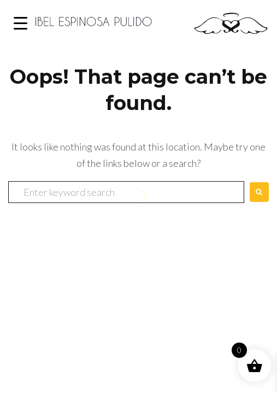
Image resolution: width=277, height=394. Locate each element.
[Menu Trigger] (20, 23)
